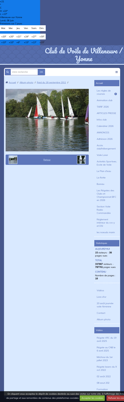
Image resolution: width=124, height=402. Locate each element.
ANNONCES (103, 132)
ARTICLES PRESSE (106, 113)
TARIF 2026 (103, 106)
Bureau (100, 184)
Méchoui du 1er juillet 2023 (105, 359)
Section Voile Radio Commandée (104, 209)
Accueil (12, 82)
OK (41, 72)
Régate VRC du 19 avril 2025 (106, 339)
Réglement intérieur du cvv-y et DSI (106, 222)
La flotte (101, 177)
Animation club (104, 100)
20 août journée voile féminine (105, 305)
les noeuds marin (106, 232)
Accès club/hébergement (106, 147)
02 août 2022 (104, 376)
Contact (101, 313)
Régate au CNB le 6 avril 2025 (106, 349)
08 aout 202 (103, 382)
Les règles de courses (107, 92)
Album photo (26, 82)
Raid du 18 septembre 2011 (51, 82)
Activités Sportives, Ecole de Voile (107, 163)
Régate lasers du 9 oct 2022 (107, 368)
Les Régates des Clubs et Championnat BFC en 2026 (106, 195)
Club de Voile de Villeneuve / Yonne (83, 54)
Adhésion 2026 (104, 138)
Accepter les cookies (92, 398)
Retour (47, 159)
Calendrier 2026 (105, 126)
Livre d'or (101, 296)
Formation (102, 389)
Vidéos (100, 290)
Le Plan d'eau (104, 171)
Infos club (102, 119)
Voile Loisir (102, 155)
